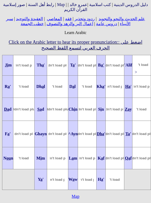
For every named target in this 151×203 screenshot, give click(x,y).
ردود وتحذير (85, 18)
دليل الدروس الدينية (131, 4)
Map (61, 4)
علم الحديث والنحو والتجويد (122, 18)
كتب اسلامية (100, 4)
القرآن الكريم (75, 9)
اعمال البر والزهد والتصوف (70, 23)
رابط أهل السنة (41, 4)
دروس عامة (106, 23)
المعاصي (54, 18)
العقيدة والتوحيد (29, 18)
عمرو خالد (78, 4)
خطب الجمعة (32, 23)
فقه (68, 18)
